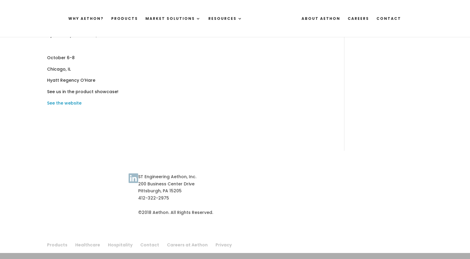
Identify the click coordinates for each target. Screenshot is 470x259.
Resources (218, 19)
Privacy (224, 245)
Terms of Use (61, 181)
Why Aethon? (81, 19)
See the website (64, 103)
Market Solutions (165, 19)
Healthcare (87, 245)
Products (120, 19)
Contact (393, 19)
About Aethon (325, 19)
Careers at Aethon (187, 245)
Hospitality (120, 245)
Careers (362, 19)
